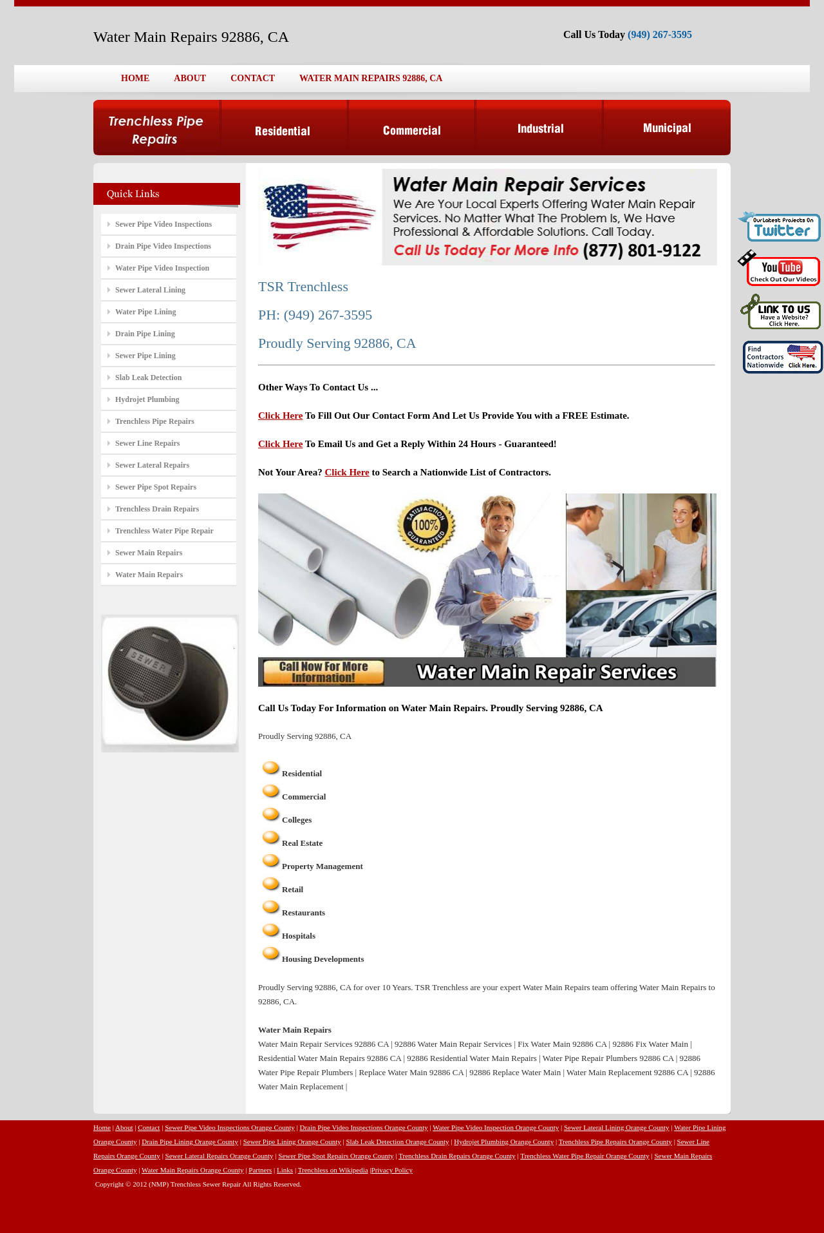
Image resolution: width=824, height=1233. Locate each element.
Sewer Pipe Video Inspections (163, 224)
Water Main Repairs (149, 574)
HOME (135, 78)
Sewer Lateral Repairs (152, 465)
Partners (260, 1170)
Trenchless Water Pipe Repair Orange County (584, 1156)
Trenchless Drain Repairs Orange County (457, 1156)
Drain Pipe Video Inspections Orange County (364, 1127)
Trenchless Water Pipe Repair (164, 530)
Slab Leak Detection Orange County (397, 1141)
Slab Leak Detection (148, 377)
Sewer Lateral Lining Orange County (617, 1127)
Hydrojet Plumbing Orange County (504, 1141)
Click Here (280, 415)
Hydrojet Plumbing (147, 399)
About (124, 1127)
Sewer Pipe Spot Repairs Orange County (335, 1156)
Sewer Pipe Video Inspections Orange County (230, 1127)
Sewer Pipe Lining (145, 355)
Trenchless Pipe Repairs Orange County (615, 1141)
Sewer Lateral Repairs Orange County (219, 1156)
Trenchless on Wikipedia (333, 1170)
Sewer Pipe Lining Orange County (292, 1141)
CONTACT (252, 78)
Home (102, 1127)
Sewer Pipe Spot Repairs (155, 487)
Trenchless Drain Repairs (157, 508)
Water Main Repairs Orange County (193, 1170)
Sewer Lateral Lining (150, 289)
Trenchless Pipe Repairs (154, 421)
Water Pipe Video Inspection (162, 267)
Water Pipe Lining (145, 311)
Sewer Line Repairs (147, 443)
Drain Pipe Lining (145, 333)
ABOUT (190, 78)
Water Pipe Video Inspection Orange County (496, 1127)
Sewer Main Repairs (148, 552)
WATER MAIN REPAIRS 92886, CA (370, 78)
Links (285, 1170)
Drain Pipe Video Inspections (163, 246)
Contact (149, 1127)
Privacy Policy (392, 1170)
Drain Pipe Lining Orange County (190, 1141)
